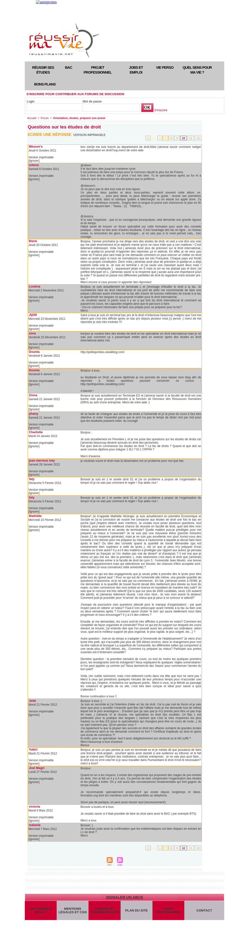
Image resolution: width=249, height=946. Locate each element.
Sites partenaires (168, 911)
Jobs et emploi (136, 69)
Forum (44, 118)
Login (31, 101)
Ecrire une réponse (50, 135)
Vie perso (165, 67)
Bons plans (44, 84)
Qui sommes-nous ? (40, 911)
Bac (68, 67)
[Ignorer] (33, 160)
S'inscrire (160, 110)
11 (190, 138)
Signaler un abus (124, 897)
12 (198, 138)
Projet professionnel (98, 69)
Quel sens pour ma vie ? (197, 69)
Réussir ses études (43, 69)
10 (183, 138)
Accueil (31, 118)
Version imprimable (90, 135)
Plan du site (136, 911)
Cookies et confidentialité (104, 911)
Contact (204, 911)
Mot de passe (92, 101)
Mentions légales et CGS (72, 911)
